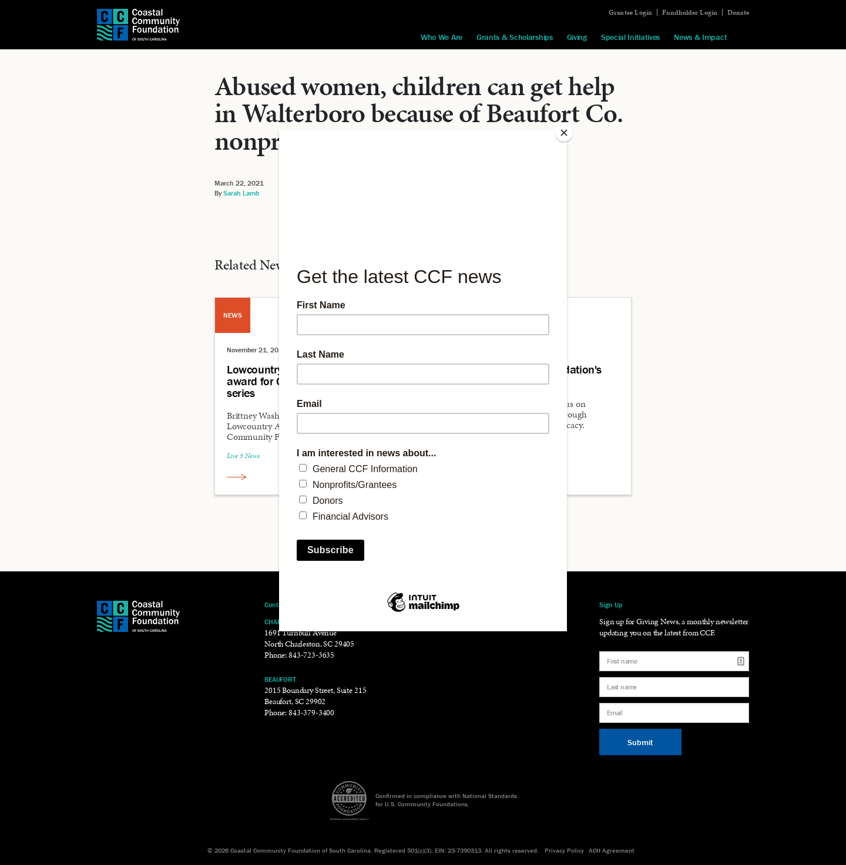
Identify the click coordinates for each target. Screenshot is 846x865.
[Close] (564, 133)
